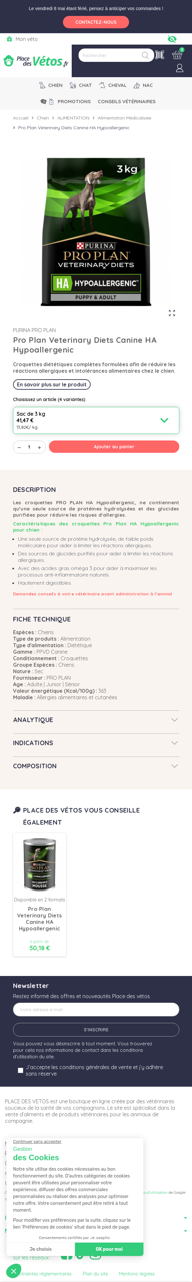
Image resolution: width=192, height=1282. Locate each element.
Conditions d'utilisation (148, 1192)
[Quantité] (29, 447)
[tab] (96, 720)
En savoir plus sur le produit (52, 384)
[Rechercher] (116, 55)
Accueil (20, 118)
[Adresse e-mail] (96, 1009)
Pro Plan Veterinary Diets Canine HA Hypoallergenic (39, 919)
